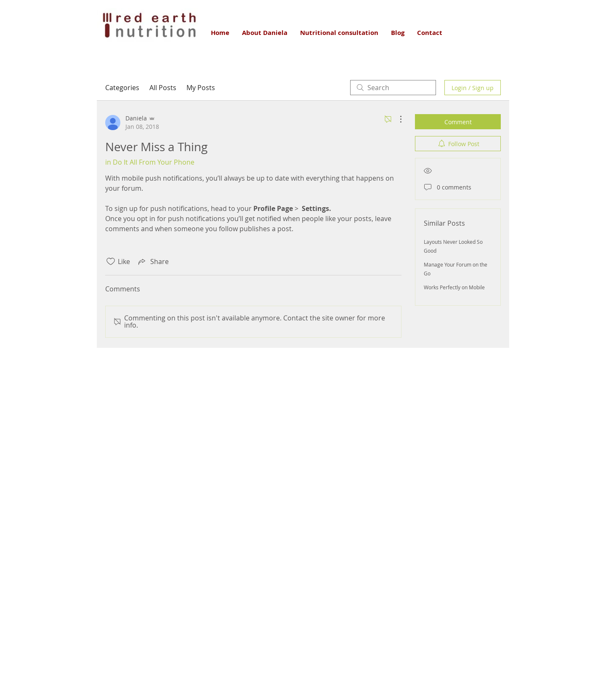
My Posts (200, 87)
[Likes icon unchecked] (110, 261)
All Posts (162, 87)
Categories (122, 87)
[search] (393, 87)
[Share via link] (153, 261)
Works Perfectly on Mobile (454, 287)
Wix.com (361, 642)
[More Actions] (396, 119)
